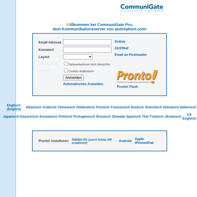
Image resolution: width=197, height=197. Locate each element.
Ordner (120, 42)
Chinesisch (66, 107)
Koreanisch (48, 116)
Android (125, 141)
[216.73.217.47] (48, 63)
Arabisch (49, 107)
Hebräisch (171, 107)
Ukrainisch (173, 116)
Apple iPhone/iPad (144, 141)
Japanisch (11, 116)
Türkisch (157, 116)
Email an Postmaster (131, 55)
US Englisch (189, 116)
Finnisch (102, 107)
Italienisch (188, 107)
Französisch (120, 107)
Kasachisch (29, 116)
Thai (145, 116)
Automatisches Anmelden (83, 84)
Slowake (118, 116)
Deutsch (137, 107)
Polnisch (65, 116)
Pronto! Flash (127, 87)
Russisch (103, 116)
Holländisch (85, 107)
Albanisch (33, 107)
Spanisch (133, 116)
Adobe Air (79, 139)
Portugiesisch (84, 116)
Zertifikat (122, 48)
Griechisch (153, 107)
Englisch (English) (14, 107)
